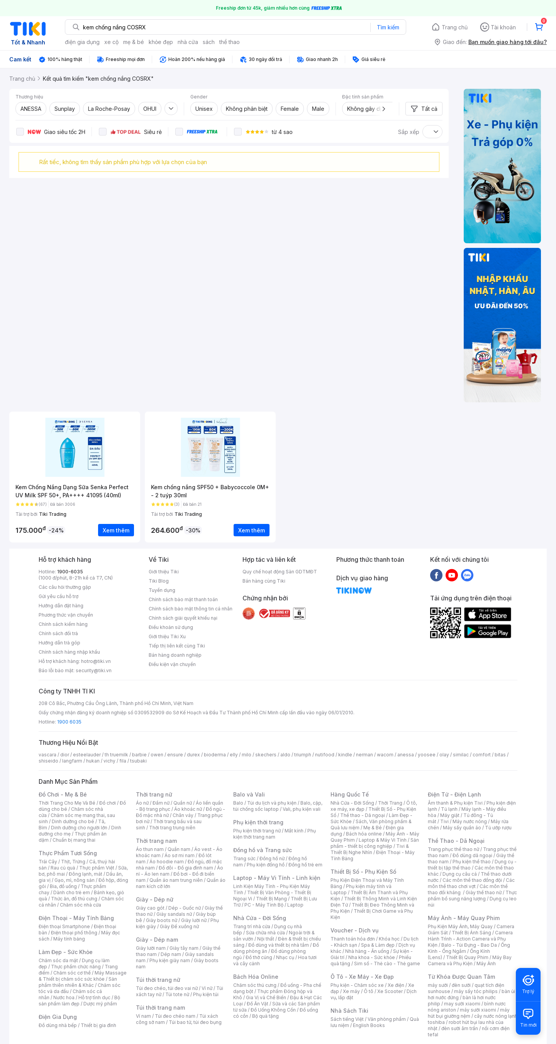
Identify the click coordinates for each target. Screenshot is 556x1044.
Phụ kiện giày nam (169, 960)
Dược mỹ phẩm (100, 1004)
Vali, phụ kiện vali (301, 809)
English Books (369, 1025)
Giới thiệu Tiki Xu (167, 636)
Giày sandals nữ (174, 914)
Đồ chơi (107, 803)
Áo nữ (142, 803)
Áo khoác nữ (188, 809)
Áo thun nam (150, 849)
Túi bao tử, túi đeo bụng (195, 1022)
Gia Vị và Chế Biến (266, 997)
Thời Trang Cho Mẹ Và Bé (67, 803)
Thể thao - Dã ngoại (362, 815)
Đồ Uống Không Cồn (273, 1010)
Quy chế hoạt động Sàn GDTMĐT (279, 572)
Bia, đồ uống (63, 886)
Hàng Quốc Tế (350, 794)
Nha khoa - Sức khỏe (371, 957)
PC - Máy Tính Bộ (263, 905)
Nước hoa (64, 997)
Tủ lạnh (449, 809)
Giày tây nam (184, 948)
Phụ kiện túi (206, 994)
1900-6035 (70, 572)
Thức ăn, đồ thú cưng (74, 899)
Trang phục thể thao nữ (453, 849)
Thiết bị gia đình (98, 1025)
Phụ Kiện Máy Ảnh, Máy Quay (460, 926)
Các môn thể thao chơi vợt (471, 883)
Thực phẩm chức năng (76, 966)
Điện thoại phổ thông (74, 933)
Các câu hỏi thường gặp (65, 587)
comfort (482, 755)
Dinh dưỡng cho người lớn (79, 827)
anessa (405, 755)
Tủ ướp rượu (498, 827)
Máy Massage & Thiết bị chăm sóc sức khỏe (83, 976)
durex (193, 755)
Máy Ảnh (486, 963)
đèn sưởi (461, 985)
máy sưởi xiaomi (478, 1010)
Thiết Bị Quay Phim (467, 957)
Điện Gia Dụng (58, 1016)
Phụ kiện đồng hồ (266, 865)
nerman (364, 755)
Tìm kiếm (388, 27)
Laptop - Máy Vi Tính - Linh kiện (276, 878)
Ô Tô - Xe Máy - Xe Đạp (362, 976)
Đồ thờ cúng (259, 957)
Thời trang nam (156, 840)
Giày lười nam (151, 948)
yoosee (427, 755)
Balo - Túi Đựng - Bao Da (469, 945)
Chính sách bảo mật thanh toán (183, 599)
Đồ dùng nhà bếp (58, 1025)
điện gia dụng (82, 42)
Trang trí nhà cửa (251, 926)
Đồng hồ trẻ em (305, 865)
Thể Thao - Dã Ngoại (456, 840)
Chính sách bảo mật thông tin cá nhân (190, 609)
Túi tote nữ (177, 994)
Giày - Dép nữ (154, 899)
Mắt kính (294, 831)
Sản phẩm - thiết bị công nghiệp (375, 843)
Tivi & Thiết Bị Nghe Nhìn (370, 849)
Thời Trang (390, 803)
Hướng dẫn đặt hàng (61, 605)
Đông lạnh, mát (85, 874)
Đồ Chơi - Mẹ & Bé (63, 794)
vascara (47, 755)
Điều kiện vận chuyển (172, 664)
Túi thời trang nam (160, 1007)
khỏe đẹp (161, 42)
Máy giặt (449, 815)
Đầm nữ (161, 803)
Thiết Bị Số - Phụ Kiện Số (363, 871)
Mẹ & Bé (372, 827)
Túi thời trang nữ (158, 979)
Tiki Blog (159, 581)
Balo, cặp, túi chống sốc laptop (277, 806)
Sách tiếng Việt (347, 1019)
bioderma (215, 755)
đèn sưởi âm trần (459, 1028)
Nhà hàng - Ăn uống (367, 951)
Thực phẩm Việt (96, 868)
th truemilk (116, 755)
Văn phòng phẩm (387, 1019)
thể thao (229, 42)
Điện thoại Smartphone (64, 926)
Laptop (295, 905)
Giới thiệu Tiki (164, 572)
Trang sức (244, 858)
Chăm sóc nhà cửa (80, 905)
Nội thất (265, 939)
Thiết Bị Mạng (271, 899)
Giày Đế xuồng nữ (179, 926)
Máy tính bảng (69, 939)
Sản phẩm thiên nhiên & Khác (78, 982)
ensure (175, 755)
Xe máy (351, 991)
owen (157, 755)
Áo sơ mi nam (179, 855)
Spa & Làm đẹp (378, 945)
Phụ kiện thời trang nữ (257, 831)
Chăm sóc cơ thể (72, 973)
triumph (302, 755)
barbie (139, 755)
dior (64, 755)
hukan (93, 761)
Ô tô (368, 991)
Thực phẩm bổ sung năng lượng (472, 896)
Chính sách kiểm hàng (63, 624)
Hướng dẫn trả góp (59, 643)
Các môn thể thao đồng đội (472, 880)
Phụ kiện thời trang (258, 822)
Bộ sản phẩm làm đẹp (79, 1001)
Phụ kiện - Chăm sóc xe (357, 985)
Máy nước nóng (470, 821)
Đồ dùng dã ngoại (472, 855)
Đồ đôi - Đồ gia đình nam (186, 868)
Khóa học (389, 939)
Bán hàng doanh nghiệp (175, 655)
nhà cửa (188, 42)
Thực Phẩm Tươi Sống (68, 853)
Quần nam (179, 849)
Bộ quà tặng (265, 1016)
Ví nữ (207, 988)
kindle (345, 755)
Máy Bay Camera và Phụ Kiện (470, 960)
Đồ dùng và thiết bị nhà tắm (278, 945)
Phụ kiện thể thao (472, 861)
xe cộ (111, 42)
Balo (238, 803)
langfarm (72, 761)
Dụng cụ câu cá (459, 874)
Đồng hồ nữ (272, 858)
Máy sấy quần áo (462, 827)
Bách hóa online (364, 834)
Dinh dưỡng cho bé (73, 821)
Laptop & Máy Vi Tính (383, 840)
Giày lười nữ (194, 920)
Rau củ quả (63, 868)
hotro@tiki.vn (96, 661)
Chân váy (183, 815)
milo (246, 755)
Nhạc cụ (285, 957)
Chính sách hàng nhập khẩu (69, 652)
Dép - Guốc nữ (184, 908)
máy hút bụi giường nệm (469, 1013)
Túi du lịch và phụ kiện (272, 803)
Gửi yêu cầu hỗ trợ (58, 596)
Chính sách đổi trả (58, 633)
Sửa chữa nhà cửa (265, 933)
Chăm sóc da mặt (58, 960)
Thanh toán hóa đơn (353, 939)
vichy (109, 761)
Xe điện (396, 985)
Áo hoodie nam (166, 861)
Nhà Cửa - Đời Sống (259, 918)
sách (209, 42)
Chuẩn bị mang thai (74, 840)
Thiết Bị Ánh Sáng (471, 933)
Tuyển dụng (162, 590)
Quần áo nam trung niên (176, 880)
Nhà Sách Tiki (349, 1010)
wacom (385, 755)
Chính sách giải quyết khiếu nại (183, 618)
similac (461, 755)
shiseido (48, 761)
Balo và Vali (249, 794)
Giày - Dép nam (157, 939)
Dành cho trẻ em (71, 892)
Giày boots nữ (161, 920)
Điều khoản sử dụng (171, 627)
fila (122, 761)
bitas (500, 755)
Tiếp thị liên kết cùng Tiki (177, 646)
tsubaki (138, 761)
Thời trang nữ (154, 794)
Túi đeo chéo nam (175, 1016)
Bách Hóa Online (255, 976)
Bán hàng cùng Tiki (263, 581)
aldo (285, 755)
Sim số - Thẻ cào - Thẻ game (387, 963)
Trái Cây (48, 861)
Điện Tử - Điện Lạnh (454, 794)
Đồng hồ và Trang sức (262, 850)
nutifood (324, 755)
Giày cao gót (150, 908)
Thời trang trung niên (172, 827)
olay (444, 755)
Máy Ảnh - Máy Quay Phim (464, 918)
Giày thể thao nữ (484, 892)
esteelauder (87, 755)
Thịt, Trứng (73, 861)
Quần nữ (182, 803)
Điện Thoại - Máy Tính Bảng (76, 918)
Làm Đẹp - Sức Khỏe (66, 952)
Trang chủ (455, 27)
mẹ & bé (133, 42)
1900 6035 (69, 722)
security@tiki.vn (94, 670)
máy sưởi (438, 985)
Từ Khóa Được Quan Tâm (461, 976)
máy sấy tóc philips (476, 991)
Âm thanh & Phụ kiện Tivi (455, 803)
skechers (265, 755)
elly (234, 755)
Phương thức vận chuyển (66, 615)
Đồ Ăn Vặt (257, 1004)
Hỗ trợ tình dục (94, 997)
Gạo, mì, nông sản (74, 880)
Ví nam (143, 1016)
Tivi (444, 821)
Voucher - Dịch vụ (354, 930)
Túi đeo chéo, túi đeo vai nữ (167, 988)
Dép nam (171, 954)
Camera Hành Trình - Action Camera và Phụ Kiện (470, 939)
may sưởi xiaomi (462, 1004)
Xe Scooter (390, 991)
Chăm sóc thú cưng (254, 985)
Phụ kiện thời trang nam (274, 834)
